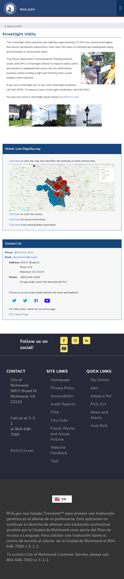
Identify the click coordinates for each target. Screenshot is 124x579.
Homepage (60, 379)
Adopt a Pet (101, 396)
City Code (59, 420)
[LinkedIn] (87, 340)
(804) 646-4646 (24, 252)
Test (54, 461)
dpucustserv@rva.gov (25, 257)
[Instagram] (75, 340)
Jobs (94, 388)
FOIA (55, 412)
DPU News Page (19, 314)
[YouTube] (64, 348)
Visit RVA (99, 425)
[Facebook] (64, 340)
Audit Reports (63, 404)
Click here (14, 161)
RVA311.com (71, 97)
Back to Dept (13, 26)
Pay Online (99, 379)
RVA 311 (98, 404)
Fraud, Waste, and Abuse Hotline (63, 434)
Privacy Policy (62, 388)
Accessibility (62, 396)
